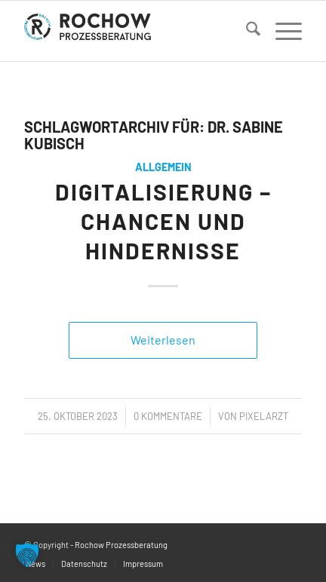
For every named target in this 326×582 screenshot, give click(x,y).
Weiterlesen (163, 339)
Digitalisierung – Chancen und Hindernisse (163, 221)
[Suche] (245, 31)
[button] (27, 555)
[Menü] (281, 31)
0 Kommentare (168, 416)
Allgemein (163, 167)
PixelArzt (263, 416)
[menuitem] (245, 31)
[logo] (135, 31)
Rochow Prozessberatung (121, 545)
